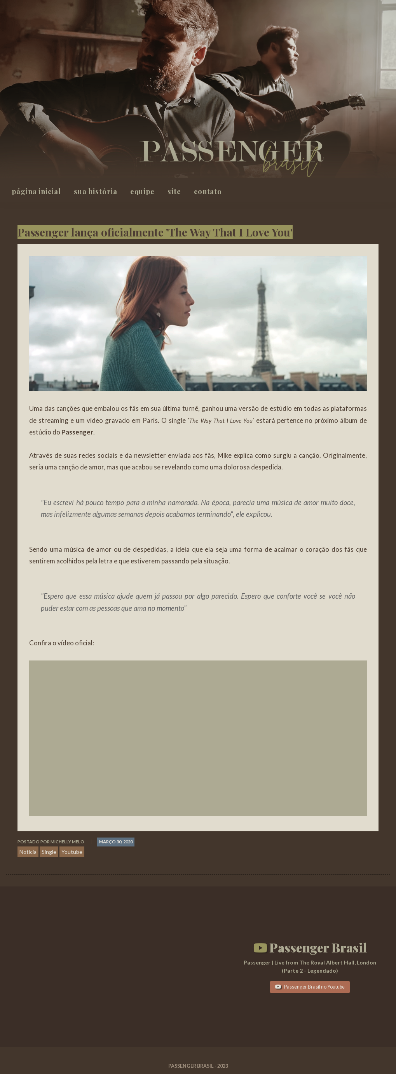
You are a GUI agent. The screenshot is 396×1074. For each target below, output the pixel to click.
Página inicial (36, 191)
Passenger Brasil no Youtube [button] (310, 987)
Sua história (95, 191)
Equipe (142, 191)
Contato (208, 191)
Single (49, 851)
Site (174, 191)
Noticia (28, 851)
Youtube (71, 851)
